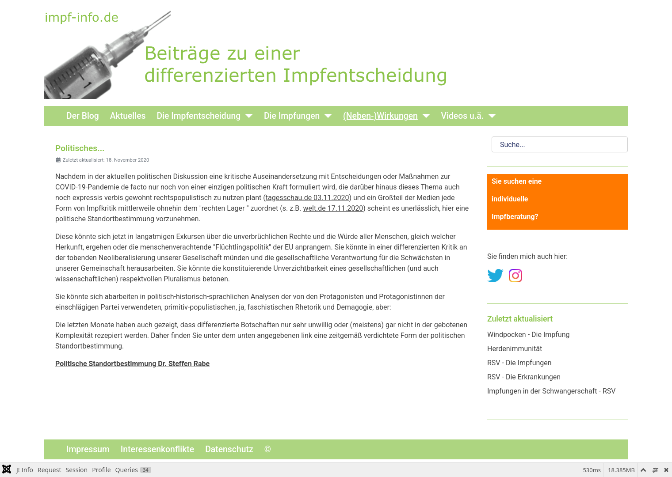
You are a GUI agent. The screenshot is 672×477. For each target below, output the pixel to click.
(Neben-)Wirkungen (380, 116)
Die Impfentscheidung (199, 116)
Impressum (88, 449)
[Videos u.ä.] (490, 116)
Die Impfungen (292, 116)
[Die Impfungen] (326, 116)
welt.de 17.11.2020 (333, 208)
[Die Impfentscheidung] (247, 116)
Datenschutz (229, 449)
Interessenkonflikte (157, 449)
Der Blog (82, 116)
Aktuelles (128, 116)
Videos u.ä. (462, 116)
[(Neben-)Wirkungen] (424, 116)
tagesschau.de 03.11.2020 (307, 197)
